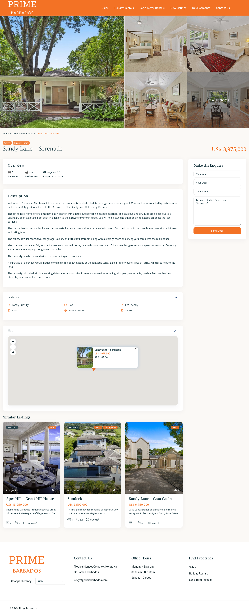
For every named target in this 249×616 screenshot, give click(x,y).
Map (10, 331)
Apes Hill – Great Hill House (30, 499)
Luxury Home (18, 133)
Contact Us (223, 8)
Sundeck (74, 499)
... (7, 517)
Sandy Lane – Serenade (107, 349)
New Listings (178, 8)
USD (40, 581)
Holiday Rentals (124, 8)
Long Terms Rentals (152, 8)
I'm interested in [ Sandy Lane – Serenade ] (217, 211)
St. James (13, 490)
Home (6, 133)
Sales (105, 8)
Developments (201, 8)
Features (13, 297)
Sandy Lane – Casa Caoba (151, 499)
